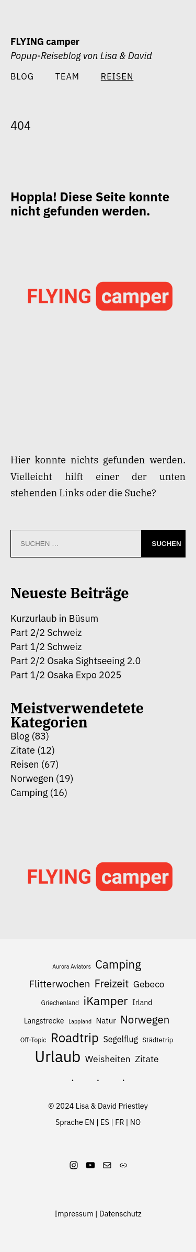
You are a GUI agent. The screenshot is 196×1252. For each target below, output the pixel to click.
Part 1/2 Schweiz (46, 647)
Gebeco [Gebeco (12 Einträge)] (149, 984)
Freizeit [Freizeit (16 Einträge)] (112, 983)
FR (119, 1122)
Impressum (73, 1214)
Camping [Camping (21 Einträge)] (118, 964)
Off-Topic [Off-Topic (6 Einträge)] (33, 1040)
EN (90, 1122)
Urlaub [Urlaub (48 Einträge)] (57, 1057)
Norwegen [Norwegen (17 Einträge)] (144, 1019)
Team (67, 76)
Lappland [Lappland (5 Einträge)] (79, 1021)
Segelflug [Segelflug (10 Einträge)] (120, 1039)
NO (135, 1122)
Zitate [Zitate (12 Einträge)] (147, 1059)
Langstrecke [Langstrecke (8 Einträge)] (44, 1021)
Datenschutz (120, 1214)
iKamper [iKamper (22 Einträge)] (106, 1000)
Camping (29, 793)
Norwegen (32, 778)
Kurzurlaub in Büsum (54, 618)
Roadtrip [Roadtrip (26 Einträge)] (75, 1038)
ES (104, 1122)
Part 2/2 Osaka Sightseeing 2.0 (75, 661)
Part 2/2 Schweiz (46, 633)
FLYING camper (44, 42)
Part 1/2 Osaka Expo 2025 (65, 675)
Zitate (22, 750)
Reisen (24, 764)
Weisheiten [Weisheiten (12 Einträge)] (108, 1059)
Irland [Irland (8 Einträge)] (142, 1002)
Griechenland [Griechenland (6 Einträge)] (60, 1003)
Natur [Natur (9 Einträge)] (106, 1020)
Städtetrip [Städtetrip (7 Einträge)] (157, 1039)
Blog (22, 76)
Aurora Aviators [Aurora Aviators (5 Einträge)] (71, 966)
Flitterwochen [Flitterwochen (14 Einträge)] (59, 983)
